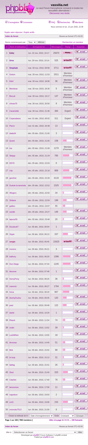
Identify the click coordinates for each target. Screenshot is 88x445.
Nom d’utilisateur (18, 47)
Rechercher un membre (72, 42)
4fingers (12, 193)
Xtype (11, 234)
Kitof (11, 81)
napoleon (13, 395)
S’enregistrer (12, 22)
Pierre (12, 126)
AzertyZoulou (15, 298)
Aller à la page (55, 420)
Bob (11, 350)
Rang (67, 47)
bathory (12, 256)
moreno (12, 249)
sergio (12, 242)
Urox (11, 60)
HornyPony (14, 279)
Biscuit (12, 96)
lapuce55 (13, 219)
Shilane (12, 200)
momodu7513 (15, 409)
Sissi (11, 372)
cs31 (11, 402)
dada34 (12, 133)
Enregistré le (39, 47)
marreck (13, 286)
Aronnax (13, 342)
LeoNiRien (14, 335)
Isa (10, 148)
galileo (12, 206)
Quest (12, 141)
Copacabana (14, 118)
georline (12, 178)
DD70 (11, 163)
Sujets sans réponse (13, 32)
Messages (56, 47)
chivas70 (13, 103)
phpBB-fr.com (48, 437)
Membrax (13, 89)
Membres (77, 22)
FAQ (52, 22)
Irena (11, 292)
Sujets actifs (29, 32)
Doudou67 (14, 227)
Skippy (12, 156)
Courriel (80, 47)
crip (11, 170)
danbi (11, 313)
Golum (12, 74)
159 (73, 420)
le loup (12, 357)
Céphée (12, 380)
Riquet (12, 320)
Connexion (26, 22)
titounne (12, 271)
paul (11, 305)
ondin (11, 328)
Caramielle (14, 111)
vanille (12, 212)
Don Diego (14, 264)
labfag (12, 365)
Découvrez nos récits (59, 13)
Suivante (78, 420)
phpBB (35, 435)
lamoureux (14, 387)
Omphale (13, 68)
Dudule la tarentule (17, 185)
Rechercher (63, 22)
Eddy (11, 53)
